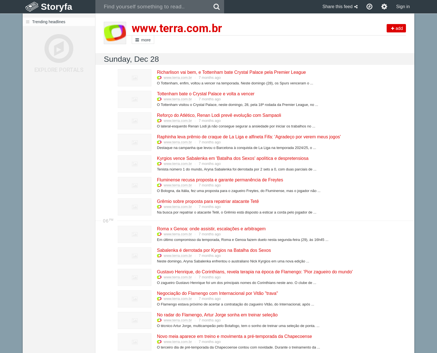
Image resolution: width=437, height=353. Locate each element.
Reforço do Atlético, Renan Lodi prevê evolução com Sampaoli (219, 115)
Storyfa (56, 7)
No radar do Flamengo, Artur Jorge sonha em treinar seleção (217, 314)
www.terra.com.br (178, 77)
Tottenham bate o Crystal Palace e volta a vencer (205, 93)
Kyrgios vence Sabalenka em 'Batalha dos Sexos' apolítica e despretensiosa (232, 158)
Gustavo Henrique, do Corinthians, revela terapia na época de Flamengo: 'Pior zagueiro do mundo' (254, 271)
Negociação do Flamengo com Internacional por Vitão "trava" (217, 293)
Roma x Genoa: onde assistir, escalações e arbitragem (211, 228)
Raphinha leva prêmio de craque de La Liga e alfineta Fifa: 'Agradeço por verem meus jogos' (248, 136)
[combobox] (152, 6)
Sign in (403, 6)
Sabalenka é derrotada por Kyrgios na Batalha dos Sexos (213, 250)
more (143, 39)
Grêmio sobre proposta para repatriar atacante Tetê (207, 201)
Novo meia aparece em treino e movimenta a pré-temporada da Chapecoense (234, 336)
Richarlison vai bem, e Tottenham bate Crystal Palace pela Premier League (231, 72)
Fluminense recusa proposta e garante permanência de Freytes (220, 179)
